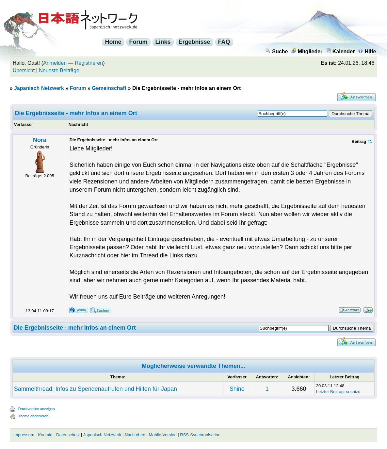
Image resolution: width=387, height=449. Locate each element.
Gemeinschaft (109, 88)
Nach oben (135, 434)
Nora (39, 140)
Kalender (340, 51)
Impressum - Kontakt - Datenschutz (46, 434)
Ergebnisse (194, 42)
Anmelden (55, 63)
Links (163, 42)
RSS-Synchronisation (200, 434)
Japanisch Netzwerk (39, 88)
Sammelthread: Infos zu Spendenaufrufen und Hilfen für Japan (95, 389)
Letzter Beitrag (330, 391)
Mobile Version (162, 434)
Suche (276, 51)
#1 (369, 141)
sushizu (353, 391)
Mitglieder (307, 51)
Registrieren (89, 63)
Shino (237, 389)
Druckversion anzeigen (36, 409)
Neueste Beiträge (59, 70)
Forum (138, 42)
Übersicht (24, 70)
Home (113, 42)
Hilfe (367, 51)
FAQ (224, 42)
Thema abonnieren (33, 416)
